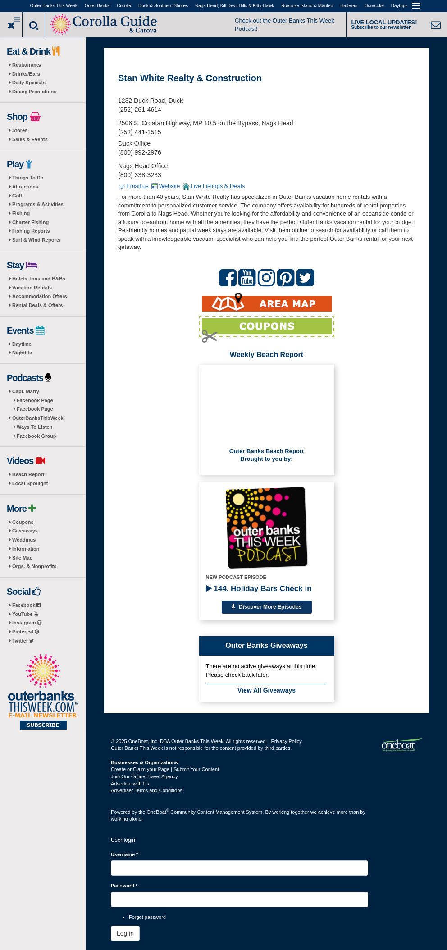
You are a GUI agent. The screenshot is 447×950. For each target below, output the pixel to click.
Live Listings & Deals (218, 186)
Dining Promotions (34, 91)
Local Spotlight (30, 483)
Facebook (26, 605)
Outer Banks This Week (54, 5)
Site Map (22, 557)
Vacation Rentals (32, 287)
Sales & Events (30, 139)
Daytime (22, 344)
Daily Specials (29, 82)
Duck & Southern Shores (163, 5)
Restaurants (26, 65)
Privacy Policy (286, 741)
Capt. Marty (25, 391)
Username (124, 854)
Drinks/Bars (26, 74)
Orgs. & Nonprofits (34, 566)
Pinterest (25, 631)
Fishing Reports (31, 231)
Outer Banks (97, 5)
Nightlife (22, 352)
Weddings (24, 539)
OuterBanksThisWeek (38, 418)
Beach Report (28, 474)
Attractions (25, 186)
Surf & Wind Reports (36, 240)
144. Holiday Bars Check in (259, 588)
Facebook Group (36, 436)
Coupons (23, 522)
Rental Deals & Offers (37, 305)
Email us (137, 186)
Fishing (21, 213)
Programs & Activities (38, 204)
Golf (17, 195)
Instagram (26, 622)
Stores (19, 130)
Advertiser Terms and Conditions (146, 790)
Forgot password (147, 917)
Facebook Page (35, 400)
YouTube (25, 614)
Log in (125, 933)
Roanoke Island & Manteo (307, 5)
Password (124, 885)
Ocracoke (374, 5)
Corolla (124, 5)
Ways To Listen (34, 427)
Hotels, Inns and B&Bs (38, 278)
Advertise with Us (130, 783)
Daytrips (399, 5)
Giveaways (25, 530)
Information (26, 548)
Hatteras (348, 5)
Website (169, 186)
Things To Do (27, 177)
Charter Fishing (30, 222)
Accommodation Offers (39, 296)
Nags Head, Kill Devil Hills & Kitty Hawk (234, 5)
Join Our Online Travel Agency (144, 776)
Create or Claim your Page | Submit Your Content (165, 769)
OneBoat (158, 812)
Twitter (23, 640)
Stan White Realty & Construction (190, 78)
